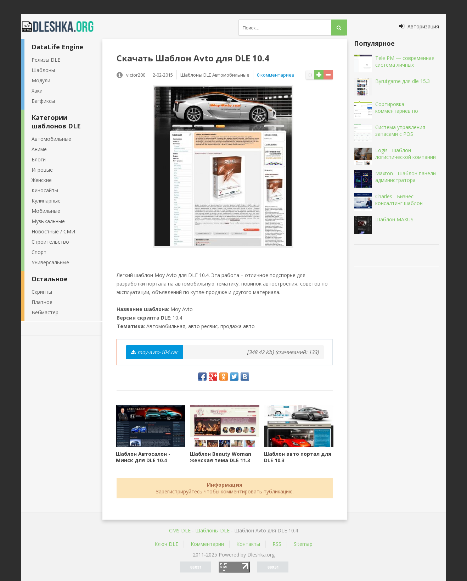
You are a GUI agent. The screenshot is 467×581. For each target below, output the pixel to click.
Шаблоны (43, 70)
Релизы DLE (46, 59)
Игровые (42, 169)
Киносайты (45, 190)
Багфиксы (43, 101)
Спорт (39, 252)
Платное (42, 302)
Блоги (39, 159)
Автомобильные (51, 138)
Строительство (50, 241)
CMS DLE (180, 530)
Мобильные (46, 211)
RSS (276, 544)
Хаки (37, 90)
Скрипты (42, 291)
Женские (42, 180)
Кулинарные (46, 200)
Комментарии (207, 544)
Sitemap (303, 544)
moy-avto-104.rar (154, 352)
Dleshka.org (61, 26)
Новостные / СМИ (53, 231)
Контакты (248, 544)
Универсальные (50, 262)
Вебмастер (45, 312)
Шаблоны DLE (212, 530)
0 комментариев (275, 75)
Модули (41, 80)
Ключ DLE (166, 544)
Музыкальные (48, 221)
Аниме (39, 149)
